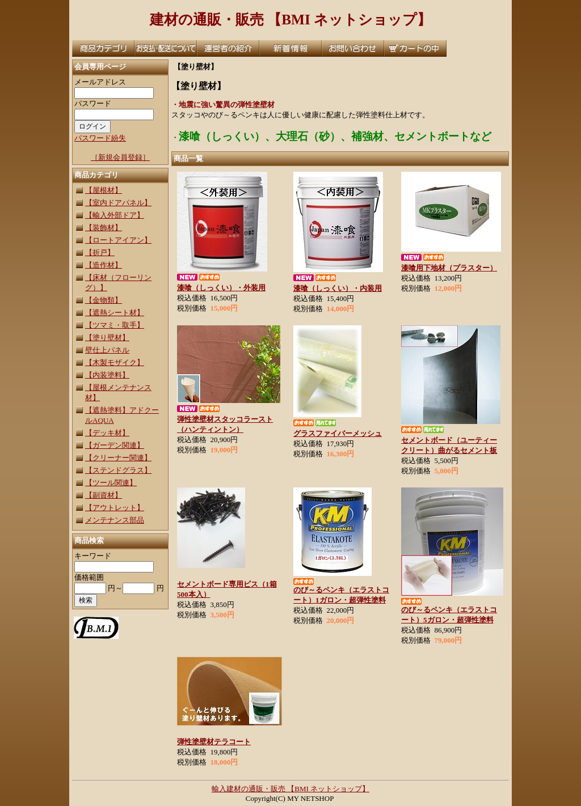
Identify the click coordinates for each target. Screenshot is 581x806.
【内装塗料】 (107, 375)
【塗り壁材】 (107, 337)
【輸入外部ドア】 (114, 215)
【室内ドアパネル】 (118, 202)
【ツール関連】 (111, 482)
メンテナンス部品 (114, 520)
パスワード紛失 (100, 138)
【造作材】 (103, 265)
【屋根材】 (103, 190)
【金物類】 (103, 300)
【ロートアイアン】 (118, 240)
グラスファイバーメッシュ (337, 433)
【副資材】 (103, 495)
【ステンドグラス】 (118, 470)
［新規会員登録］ (120, 157)
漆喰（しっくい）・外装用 (221, 287)
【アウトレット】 (114, 507)
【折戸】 (100, 252)
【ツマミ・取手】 (114, 325)
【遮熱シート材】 (114, 312)
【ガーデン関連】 (114, 445)
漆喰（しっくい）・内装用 (337, 288)
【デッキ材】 (107, 433)
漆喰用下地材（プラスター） (449, 268)
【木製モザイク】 (114, 362)
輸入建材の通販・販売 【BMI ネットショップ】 (290, 788)
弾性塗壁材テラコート (214, 741)
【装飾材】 (103, 227)
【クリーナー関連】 (118, 457)
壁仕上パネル (107, 350)
